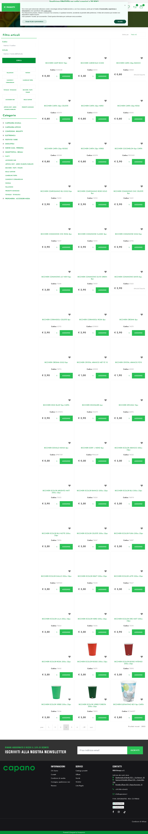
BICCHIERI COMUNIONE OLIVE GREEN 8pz (92, 278)
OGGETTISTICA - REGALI (14, 152)
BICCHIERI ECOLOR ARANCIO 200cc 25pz (128, 449)
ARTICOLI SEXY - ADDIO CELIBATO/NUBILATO (19, 164)
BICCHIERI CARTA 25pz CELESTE (56, 106)
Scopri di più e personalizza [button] (34, 21)
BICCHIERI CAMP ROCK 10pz (56, 63)
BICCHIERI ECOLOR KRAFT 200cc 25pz (92, 576)
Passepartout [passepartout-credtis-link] (81, 832)
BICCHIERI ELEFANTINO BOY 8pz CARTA (128, 704)
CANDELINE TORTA (28, 80)
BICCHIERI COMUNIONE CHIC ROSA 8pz (56, 234)
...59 (83, 727)
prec (41, 727)
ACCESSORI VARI (10, 100)
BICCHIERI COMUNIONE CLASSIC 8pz (92, 234)
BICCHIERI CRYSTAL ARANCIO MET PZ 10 (92, 362)
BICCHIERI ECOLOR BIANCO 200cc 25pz (92, 491)
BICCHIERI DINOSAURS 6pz (92, 405)
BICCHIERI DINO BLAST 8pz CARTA (56, 405)
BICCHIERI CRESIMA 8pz (128, 320)
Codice (4, 42)
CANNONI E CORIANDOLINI (14, 179)
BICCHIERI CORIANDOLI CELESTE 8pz (56, 320)
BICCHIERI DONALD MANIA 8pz (56, 448)
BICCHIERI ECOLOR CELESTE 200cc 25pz (92, 533)
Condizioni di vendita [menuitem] (58, 778)
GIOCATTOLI (9, 144)
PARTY (7, 156)
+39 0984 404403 (121, 789)
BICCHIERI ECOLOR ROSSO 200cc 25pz (92, 662)
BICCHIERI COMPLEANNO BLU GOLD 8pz (56, 191)
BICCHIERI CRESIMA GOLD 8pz (56, 362)
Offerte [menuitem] (78, 774)
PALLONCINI (10, 73)
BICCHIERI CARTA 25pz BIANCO (128, 63)
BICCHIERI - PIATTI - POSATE (14, 168)
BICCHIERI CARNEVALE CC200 (92, 63)
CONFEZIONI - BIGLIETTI (14, 131)
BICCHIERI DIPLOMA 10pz (128, 405)
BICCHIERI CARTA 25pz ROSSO (56, 149)
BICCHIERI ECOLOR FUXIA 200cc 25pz (128, 533)
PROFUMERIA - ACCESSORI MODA (17, 198)
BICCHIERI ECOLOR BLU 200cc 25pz (128, 491)
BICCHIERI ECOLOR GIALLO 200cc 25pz (56, 576)
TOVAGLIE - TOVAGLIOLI (10, 90)
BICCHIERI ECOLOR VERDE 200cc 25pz (56, 704)
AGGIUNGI (66, 76)
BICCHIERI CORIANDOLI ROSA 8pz (92, 320)
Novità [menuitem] (78, 778)
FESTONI (27, 73)
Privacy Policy (119, 803)
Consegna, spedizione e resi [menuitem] (60, 782)
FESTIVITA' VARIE (11, 139)
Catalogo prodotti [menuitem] (81, 771)
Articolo (5, 50)
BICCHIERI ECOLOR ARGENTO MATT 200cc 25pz (56, 492)
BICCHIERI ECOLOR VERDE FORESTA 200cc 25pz (92, 705)
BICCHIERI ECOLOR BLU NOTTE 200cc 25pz (56, 534)
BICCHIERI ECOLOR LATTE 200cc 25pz (128, 576)
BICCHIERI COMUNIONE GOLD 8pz (128, 234)
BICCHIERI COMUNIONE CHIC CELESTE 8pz (128, 192)
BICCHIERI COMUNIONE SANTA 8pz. (128, 277)
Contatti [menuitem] (53, 774)
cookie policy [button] (47, 11)
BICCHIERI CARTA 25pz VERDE (92, 149)
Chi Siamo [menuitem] (54, 771)
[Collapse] (3, 156)
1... (49, 727)
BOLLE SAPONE (28, 100)
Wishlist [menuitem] (78, 782)
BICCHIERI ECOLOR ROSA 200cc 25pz (56, 662)
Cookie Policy (119, 807)
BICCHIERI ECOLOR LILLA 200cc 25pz (56, 619)
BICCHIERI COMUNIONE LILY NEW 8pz (56, 277)
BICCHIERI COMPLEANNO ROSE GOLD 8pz (92, 192)
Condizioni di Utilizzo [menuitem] (139, 821)
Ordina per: (125, 35)
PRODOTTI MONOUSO (28, 107)
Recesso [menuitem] (53, 785)
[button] (19, 60)
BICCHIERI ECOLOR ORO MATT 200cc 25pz (128, 620)
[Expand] (3, 122)
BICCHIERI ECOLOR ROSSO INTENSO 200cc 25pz (128, 663)
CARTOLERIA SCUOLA (13, 123)
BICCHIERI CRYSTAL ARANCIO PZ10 (128, 362)
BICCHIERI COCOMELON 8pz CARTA (128, 149)
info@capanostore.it (121, 794)
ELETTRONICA (10, 135)
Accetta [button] (120, 21)
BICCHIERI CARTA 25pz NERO (92, 106)
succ (91, 727)
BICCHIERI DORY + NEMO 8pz (92, 448)
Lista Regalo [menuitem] (80, 785)
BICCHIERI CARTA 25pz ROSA (128, 106)
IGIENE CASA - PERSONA (14, 148)
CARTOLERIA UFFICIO (13, 127)
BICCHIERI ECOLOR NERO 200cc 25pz (92, 619)
